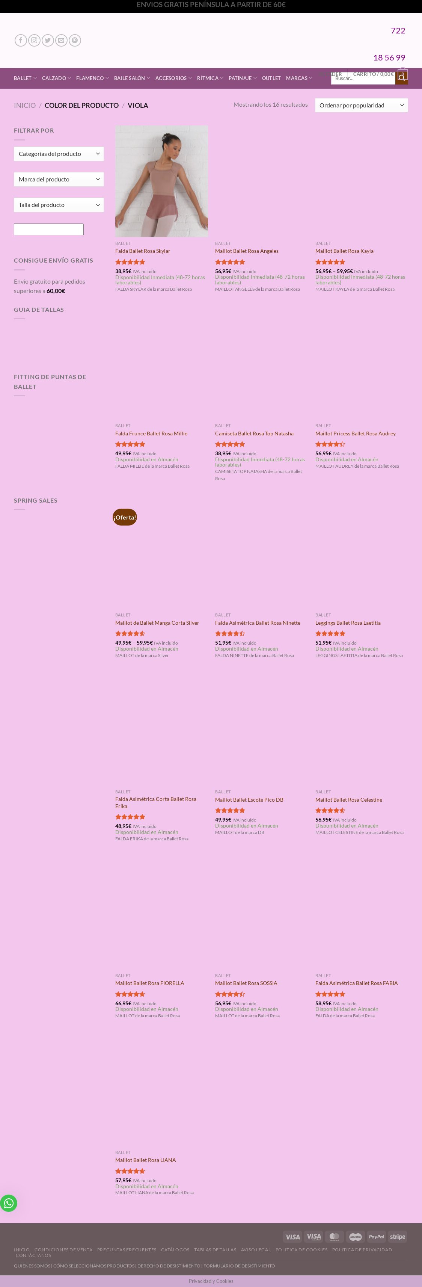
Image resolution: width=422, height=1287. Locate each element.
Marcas (299, 78)
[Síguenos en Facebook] (21, 40)
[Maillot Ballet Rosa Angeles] (261, 181)
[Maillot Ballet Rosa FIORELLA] (161, 913)
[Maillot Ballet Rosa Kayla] (361, 181)
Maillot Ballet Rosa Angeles (247, 251)
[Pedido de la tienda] (361, 105)
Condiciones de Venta (63, 1249)
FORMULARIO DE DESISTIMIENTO (239, 1266)
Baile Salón (132, 78)
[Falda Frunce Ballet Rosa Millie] (161, 363)
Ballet (25, 78)
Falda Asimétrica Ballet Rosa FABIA (356, 983)
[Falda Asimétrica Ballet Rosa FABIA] (361, 913)
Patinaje (243, 78)
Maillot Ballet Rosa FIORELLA (149, 983)
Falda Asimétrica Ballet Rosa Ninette (257, 622)
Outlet (271, 78)
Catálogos (175, 1249)
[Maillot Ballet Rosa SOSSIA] (261, 913)
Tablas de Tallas (215, 1249)
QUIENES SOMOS (32, 1266)
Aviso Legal (256, 1249)
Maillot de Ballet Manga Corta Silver (157, 622)
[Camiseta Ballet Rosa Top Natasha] (261, 363)
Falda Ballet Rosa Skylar (142, 251)
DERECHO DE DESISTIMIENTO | (170, 1266)
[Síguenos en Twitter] (48, 40)
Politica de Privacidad (362, 1249)
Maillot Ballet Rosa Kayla (344, 251)
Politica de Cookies (302, 1249)
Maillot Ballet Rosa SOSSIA (246, 983)
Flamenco (92, 78)
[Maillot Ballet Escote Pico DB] (261, 729)
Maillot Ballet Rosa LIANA (145, 1160)
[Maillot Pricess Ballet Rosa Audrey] (361, 363)
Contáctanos (33, 1255)
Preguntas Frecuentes (127, 1249)
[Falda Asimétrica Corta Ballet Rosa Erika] (161, 729)
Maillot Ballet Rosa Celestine (348, 799)
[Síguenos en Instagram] (34, 40)
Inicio (25, 105)
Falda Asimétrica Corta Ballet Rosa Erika (155, 802)
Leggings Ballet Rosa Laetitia (348, 622)
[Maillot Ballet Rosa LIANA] (161, 1090)
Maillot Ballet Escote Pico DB (249, 799)
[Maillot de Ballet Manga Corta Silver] (161, 553)
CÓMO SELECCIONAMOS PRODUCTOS (93, 1266)
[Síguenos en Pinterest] (75, 40)
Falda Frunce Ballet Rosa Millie (151, 433)
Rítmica (210, 78)
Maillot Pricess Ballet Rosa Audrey (355, 433)
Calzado (56, 78)
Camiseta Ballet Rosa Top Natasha (254, 433)
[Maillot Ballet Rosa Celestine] (361, 729)
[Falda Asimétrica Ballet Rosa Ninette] (261, 553)
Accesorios (173, 78)
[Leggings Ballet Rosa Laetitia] (361, 553)
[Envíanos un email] (61, 40)
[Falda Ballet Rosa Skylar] (161, 181)
